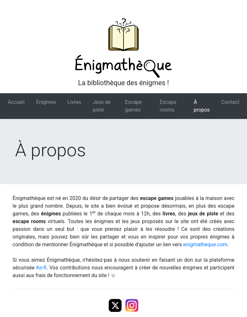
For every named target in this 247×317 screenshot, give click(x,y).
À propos (202, 106)
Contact (230, 102)
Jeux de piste (102, 106)
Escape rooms (168, 106)
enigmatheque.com (205, 244)
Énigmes (46, 102)
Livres (74, 102)
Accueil (16, 102)
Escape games (133, 106)
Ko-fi (41, 268)
